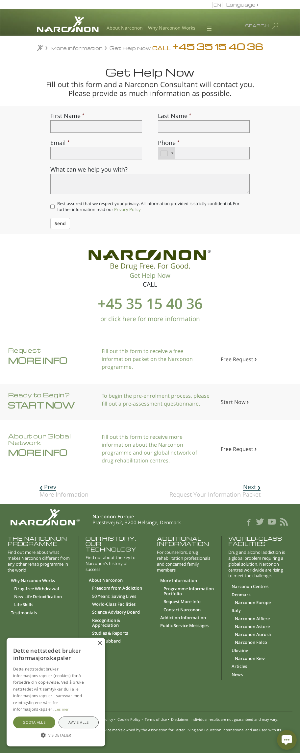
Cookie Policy (128, 719)
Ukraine (240, 650)
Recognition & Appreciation (106, 623)
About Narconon (125, 28)
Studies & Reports (110, 633)
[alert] (56, 692)
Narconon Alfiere (252, 619)
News (237, 674)
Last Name (173, 115)
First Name (65, 115)
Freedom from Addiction (117, 588)
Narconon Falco (251, 642)
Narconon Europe (253, 602)
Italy (236, 610)
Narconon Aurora (253, 634)
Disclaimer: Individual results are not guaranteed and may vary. (224, 719)
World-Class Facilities (114, 604)
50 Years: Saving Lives (114, 596)
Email (58, 142)
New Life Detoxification (38, 597)
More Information (77, 48)
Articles (239, 666)
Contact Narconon (182, 610)
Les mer (61, 709)
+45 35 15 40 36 (150, 303)
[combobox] (166, 153)
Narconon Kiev (250, 658)
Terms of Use (156, 719)
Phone (167, 142)
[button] (150, 696)
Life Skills (23, 604)
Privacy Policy (127, 209)
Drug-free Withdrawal (36, 589)
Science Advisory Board (116, 612)
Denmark (241, 595)
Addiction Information (183, 618)
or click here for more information (150, 318)
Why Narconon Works (171, 28)
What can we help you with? (89, 169)
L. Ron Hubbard (105, 641)
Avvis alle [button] (78, 722)
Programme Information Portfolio (188, 591)
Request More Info (182, 601)
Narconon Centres (250, 586)
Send (60, 223)
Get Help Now (130, 48)
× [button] (99, 643)
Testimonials (24, 613)
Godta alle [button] (34, 722)
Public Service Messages (184, 625)
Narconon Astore (252, 626)
